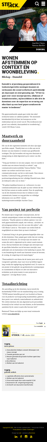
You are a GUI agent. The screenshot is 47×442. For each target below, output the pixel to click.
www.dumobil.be (13, 314)
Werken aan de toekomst (15, 363)
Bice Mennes (11, 361)
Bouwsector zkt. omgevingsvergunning (20, 383)
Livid (19, 433)
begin (41, 323)
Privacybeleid (17, 429)
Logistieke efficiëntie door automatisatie (20, 376)
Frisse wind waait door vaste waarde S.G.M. (21, 380)
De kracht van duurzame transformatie (20, 385)
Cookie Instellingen (28, 429)
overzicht (40, 326)
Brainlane (32, 433)
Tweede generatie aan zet (16, 354)
